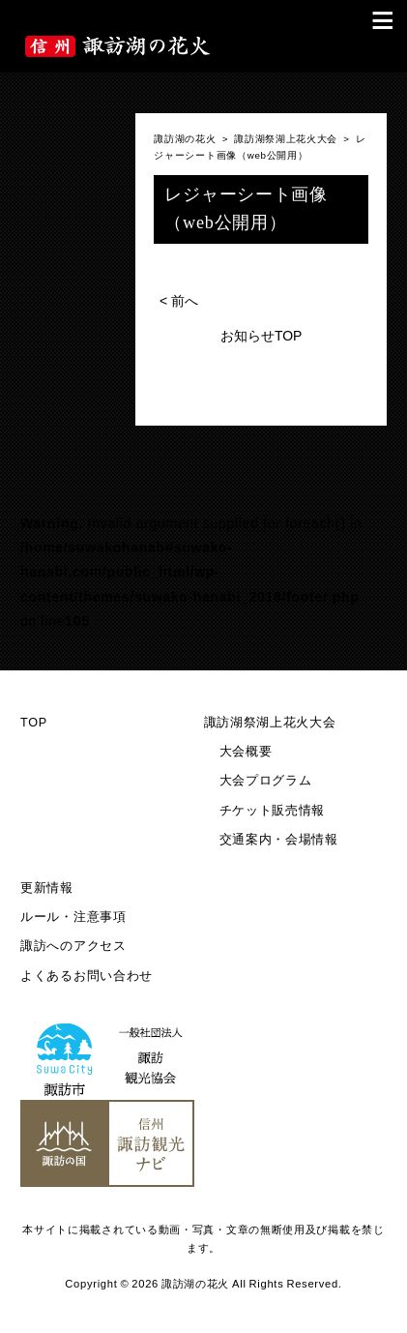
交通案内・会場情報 (278, 839)
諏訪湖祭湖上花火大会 (270, 722)
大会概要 (246, 751)
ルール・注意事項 (73, 917)
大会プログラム (265, 780)
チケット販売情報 (272, 810)
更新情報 (46, 888)
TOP (33, 722)
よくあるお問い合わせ (86, 976)
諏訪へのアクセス (73, 946)
